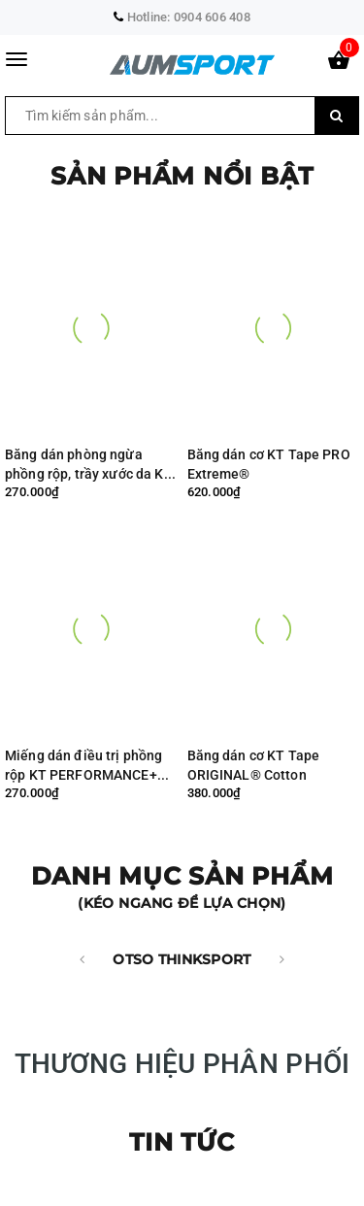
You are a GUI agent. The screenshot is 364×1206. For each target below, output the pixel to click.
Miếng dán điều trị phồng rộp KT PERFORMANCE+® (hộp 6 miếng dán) (86, 766)
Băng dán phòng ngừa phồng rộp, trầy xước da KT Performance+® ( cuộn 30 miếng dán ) (89, 465)
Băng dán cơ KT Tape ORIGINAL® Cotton (253, 765)
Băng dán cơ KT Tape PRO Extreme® (268, 464)
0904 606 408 (212, 17)
